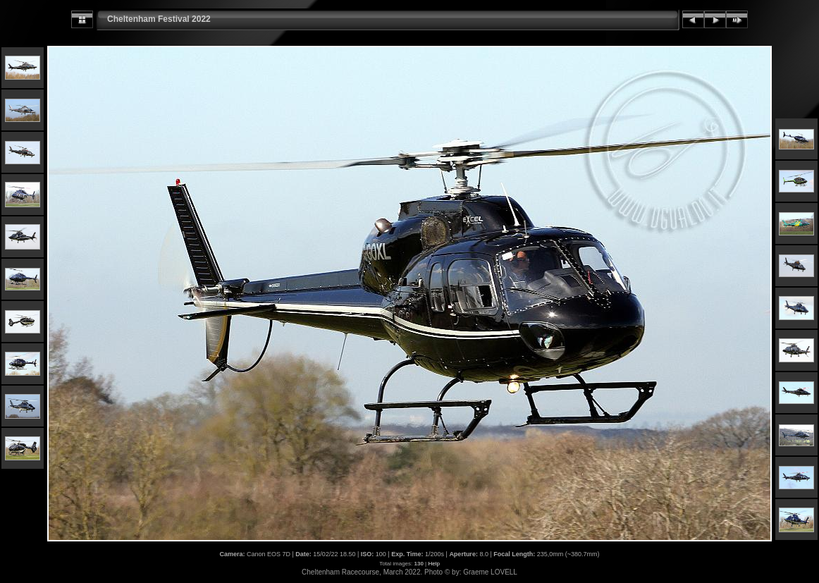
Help (433, 563)
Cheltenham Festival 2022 (159, 19)
